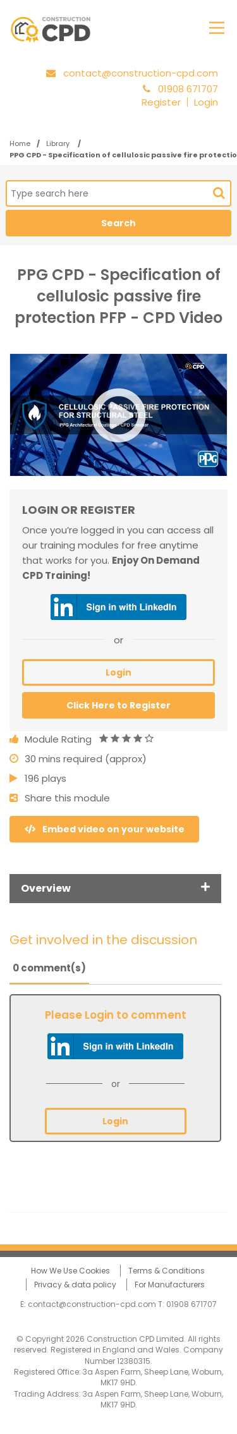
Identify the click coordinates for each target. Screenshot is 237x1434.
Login (206, 102)
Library (58, 143)
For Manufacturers (170, 1284)
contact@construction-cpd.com (140, 73)
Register (161, 102)
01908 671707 (191, 1304)
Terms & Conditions (166, 1270)
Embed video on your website (105, 829)
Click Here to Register (118, 705)
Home (19, 143)
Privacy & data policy (75, 1284)
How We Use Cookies (70, 1270)
